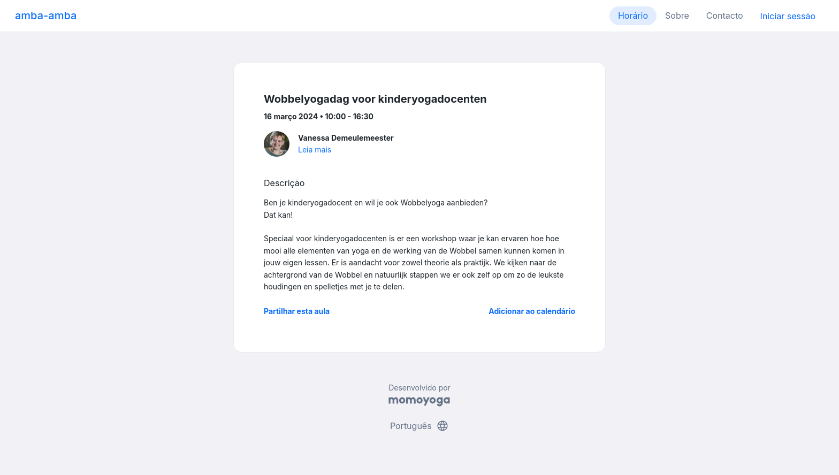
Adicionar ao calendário (532, 311)
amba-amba (46, 15)
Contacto (724, 15)
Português (419, 425)
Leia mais (314, 149)
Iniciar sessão (787, 16)
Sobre (677, 15)
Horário (633, 15)
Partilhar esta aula (297, 311)
